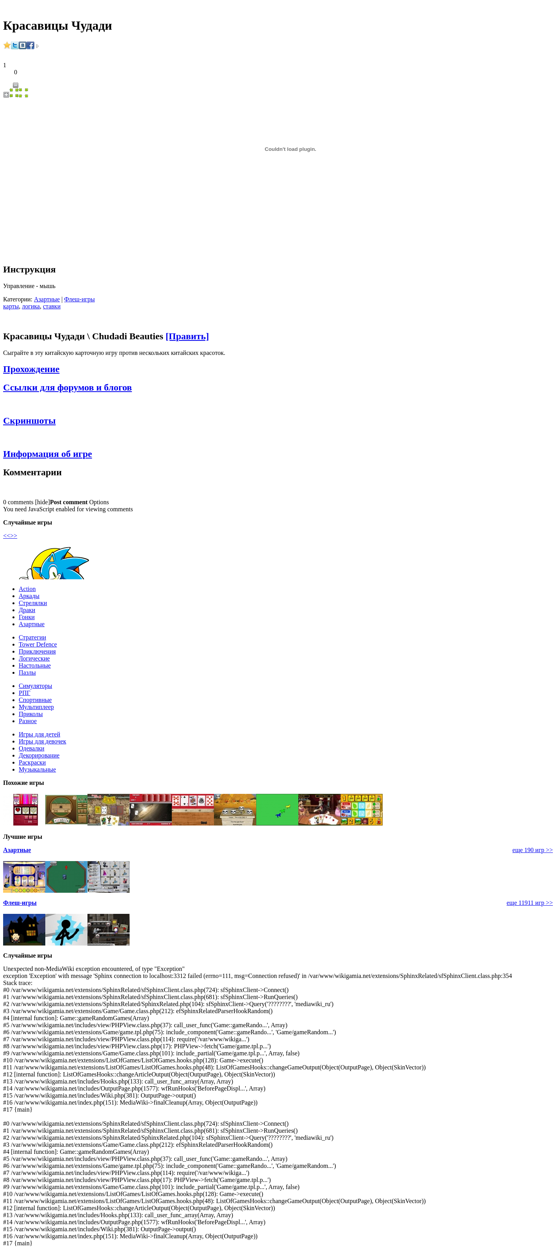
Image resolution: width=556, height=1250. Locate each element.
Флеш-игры (79, 299)
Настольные (35, 665)
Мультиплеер (36, 707)
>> (13, 535)
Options (99, 502)
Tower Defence (38, 644)
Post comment (68, 502)
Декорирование (39, 755)
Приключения (37, 651)
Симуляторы (35, 685)
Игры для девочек (42, 741)
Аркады (29, 596)
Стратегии (32, 637)
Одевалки (32, 748)
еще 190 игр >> (532, 850)
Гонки (27, 617)
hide (42, 502)
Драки (27, 610)
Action (27, 589)
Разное (28, 721)
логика (31, 306)
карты (11, 306)
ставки (52, 306)
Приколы (31, 714)
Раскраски (32, 762)
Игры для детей (39, 734)
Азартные (47, 299)
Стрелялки (33, 603)
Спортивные (35, 700)
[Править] (187, 336)
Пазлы (27, 672)
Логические (34, 658)
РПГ (24, 692)
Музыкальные (37, 769)
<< (6, 535)
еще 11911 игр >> (529, 902)
